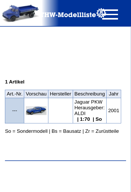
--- (14, 110)
